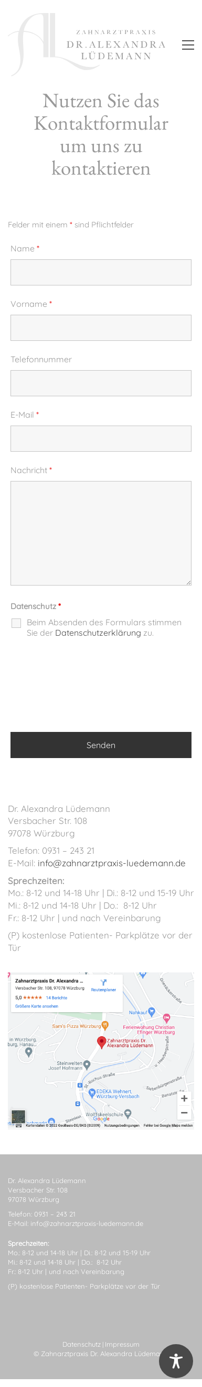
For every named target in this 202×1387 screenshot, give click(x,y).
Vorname (31, 304)
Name (24, 248)
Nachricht (31, 470)
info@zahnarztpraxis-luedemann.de (112, 862)
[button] (188, 45)
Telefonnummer (41, 359)
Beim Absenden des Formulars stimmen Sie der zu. (104, 627)
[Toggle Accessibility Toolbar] (176, 1361)
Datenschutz (81, 1344)
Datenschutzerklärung (98, 632)
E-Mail (24, 414)
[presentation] (90, 693)
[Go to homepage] (86, 44)
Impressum (122, 1344)
